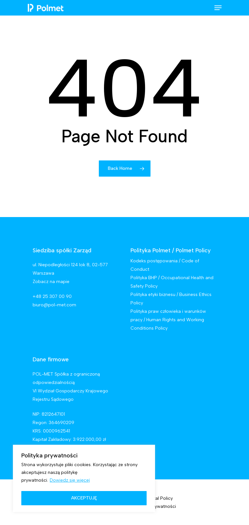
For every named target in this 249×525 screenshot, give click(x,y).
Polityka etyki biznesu (152, 294)
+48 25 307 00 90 (52, 296)
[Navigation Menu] (218, 8)
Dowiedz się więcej (70, 480)
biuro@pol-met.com (54, 305)
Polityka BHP (143, 277)
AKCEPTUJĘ (84, 498)
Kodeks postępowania (154, 261)
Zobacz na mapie (51, 281)
